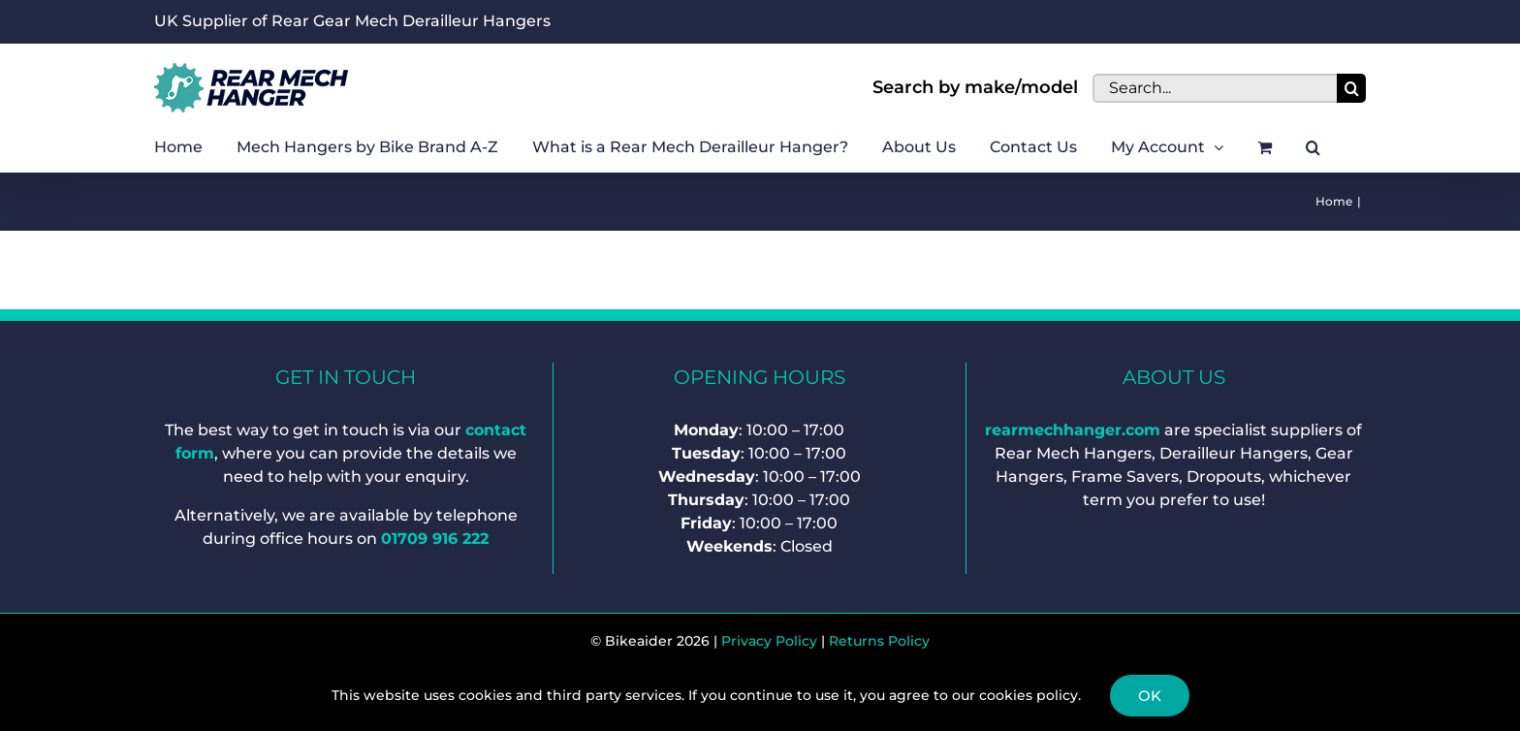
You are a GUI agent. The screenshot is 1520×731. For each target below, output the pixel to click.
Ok (1149, 695)
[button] (1313, 147)
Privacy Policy (769, 641)
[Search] (1351, 88)
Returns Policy (879, 641)
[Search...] (1214, 88)
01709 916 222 (435, 538)
